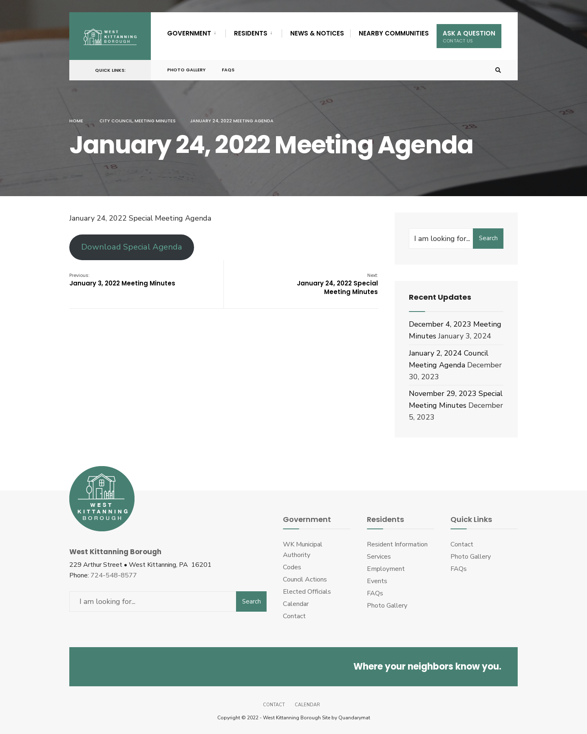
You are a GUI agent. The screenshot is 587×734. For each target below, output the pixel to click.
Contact (294, 616)
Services (379, 556)
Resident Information (397, 544)
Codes (292, 567)
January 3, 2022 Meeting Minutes (122, 279)
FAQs (228, 69)
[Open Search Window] (498, 70)
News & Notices (317, 33)
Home (76, 120)
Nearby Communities (394, 33)
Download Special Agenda (131, 246)
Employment (386, 568)
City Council (115, 120)
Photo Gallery (186, 69)
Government (189, 33)
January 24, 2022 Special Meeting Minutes (337, 284)
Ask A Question (469, 36)
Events (377, 581)
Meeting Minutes (155, 120)
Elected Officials (307, 591)
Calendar (296, 603)
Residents (250, 33)
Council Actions (305, 579)
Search (488, 238)
